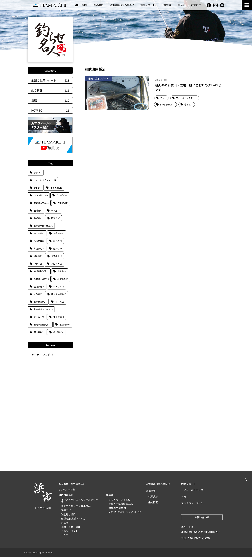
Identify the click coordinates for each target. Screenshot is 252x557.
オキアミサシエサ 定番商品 (76, 506)
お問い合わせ (202, 517)
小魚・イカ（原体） (72, 527)
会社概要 (153, 502)
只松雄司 (58, 233)
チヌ (38, 172)
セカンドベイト (69, 531)
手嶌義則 (56, 187)
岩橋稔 (38, 210)
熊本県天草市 (41, 278)
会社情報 (166, 5)
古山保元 (39, 286)
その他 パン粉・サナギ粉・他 (125, 512)
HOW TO (50, 110)
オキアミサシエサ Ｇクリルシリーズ (79, 501)
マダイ (38, 263)
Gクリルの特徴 (67, 489)
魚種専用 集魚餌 (117, 508)
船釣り (57, 248)
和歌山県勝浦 (166, 104)
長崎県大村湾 (41, 202)
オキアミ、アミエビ (119, 499)
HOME (84, 5)
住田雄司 (62, 202)
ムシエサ (66, 535)
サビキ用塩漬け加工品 (121, 503)
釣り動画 (50, 90)
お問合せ (196, 5)
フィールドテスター (45, 180)
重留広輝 (58, 316)
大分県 (38, 294)
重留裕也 (56, 256)
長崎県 (38, 218)
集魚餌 (109, 495)
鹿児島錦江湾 (41, 271)
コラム (181, 5)
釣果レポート (147, 5)
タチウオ (58, 286)
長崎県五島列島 (42, 324)
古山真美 (56, 263)
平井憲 (59, 301)
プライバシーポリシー (193, 503)
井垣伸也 (39, 248)
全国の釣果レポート (50, 80)
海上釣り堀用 (68, 514)
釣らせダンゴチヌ (43, 309)
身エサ (64, 522)
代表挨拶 (153, 496)
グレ (38, 187)
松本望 (55, 210)
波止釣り (65, 324)
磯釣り (38, 256)
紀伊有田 (39, 316)
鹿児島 (57, 240)
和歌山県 (62, 278)
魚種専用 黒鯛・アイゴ (73, 518)
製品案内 (99, 5)
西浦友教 (39, 240)
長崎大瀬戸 (40, 301)
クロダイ (62, 195)
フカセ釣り (41, 195)
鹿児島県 (39, 332)
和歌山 (61, 271)
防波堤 (55, 218)
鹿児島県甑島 (58, 294)
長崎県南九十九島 (43, 225)
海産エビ (66, 510)
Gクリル (58, 332)
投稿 (50, 100)
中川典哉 (39, 233)
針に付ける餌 (66, 495)
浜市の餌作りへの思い (122, 5)
